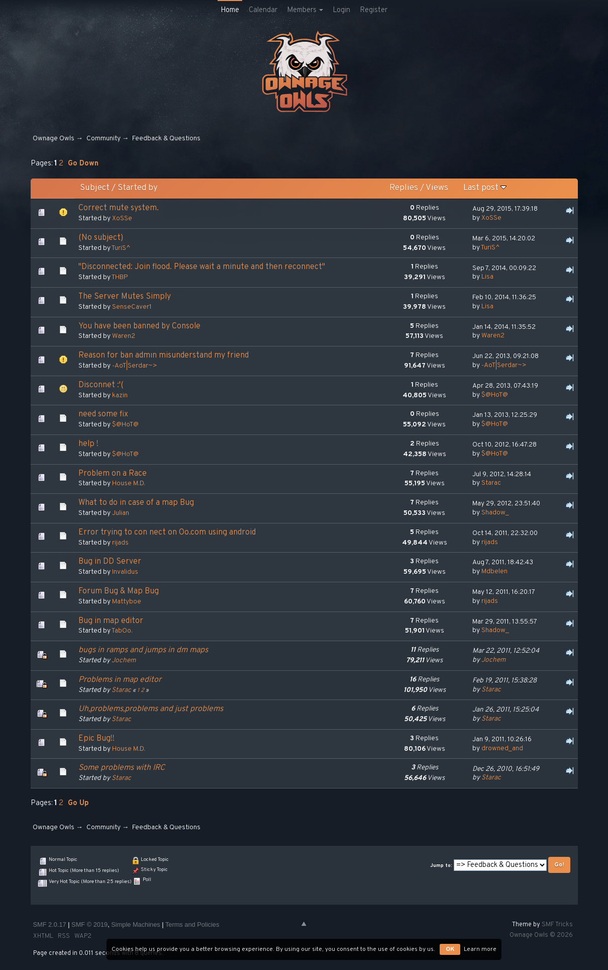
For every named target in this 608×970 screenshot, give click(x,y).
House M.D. (128, 483)
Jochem (124, 660)
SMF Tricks (557, 925)
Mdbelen (494, 571)
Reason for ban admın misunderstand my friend (163, 355)
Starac (491, 483)
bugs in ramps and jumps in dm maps (143, 650)
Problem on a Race (112, 474)
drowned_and (502, 748)
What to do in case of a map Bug (136, 503)
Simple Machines (135, 924)
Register (373, 10)
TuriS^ (121, 248)
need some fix (103, 414)
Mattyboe (126, 601)
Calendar (263, 10)
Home (230, 10)
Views (437, 188)
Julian (120, 513)
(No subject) (100, 238)
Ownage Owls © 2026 (541, 935)
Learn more (480, 949)
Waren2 (123, 336)
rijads (120, 543)
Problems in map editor (119, 680)
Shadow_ (495, 512)
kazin (120, 395)
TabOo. (122, 631)
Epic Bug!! (96, 739)
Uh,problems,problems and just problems (150, 709)
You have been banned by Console (139, 326)
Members (305, 10)
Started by (138, 188)
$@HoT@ (494, 395)
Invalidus (125, 572)
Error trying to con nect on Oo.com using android (167, 532)
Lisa (487, 277)
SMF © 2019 (89, 924)
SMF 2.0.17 (49, 924)
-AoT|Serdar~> (134, 366)
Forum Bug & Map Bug (118, 591)
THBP (120, 277)
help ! (88, 444)
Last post (484, 188)
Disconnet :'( (101, 385)
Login (341, 10)
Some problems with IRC (121, 768)
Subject (95, 188)
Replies (403, 188)
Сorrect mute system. (118, 208)
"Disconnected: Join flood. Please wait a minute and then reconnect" (201, 267)
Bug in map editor (110, 621)
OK (450, 949)
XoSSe (122, 218)
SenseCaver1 (132, 307)
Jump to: (441, 865)
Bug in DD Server (109, 562)
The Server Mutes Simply (124, 297)
